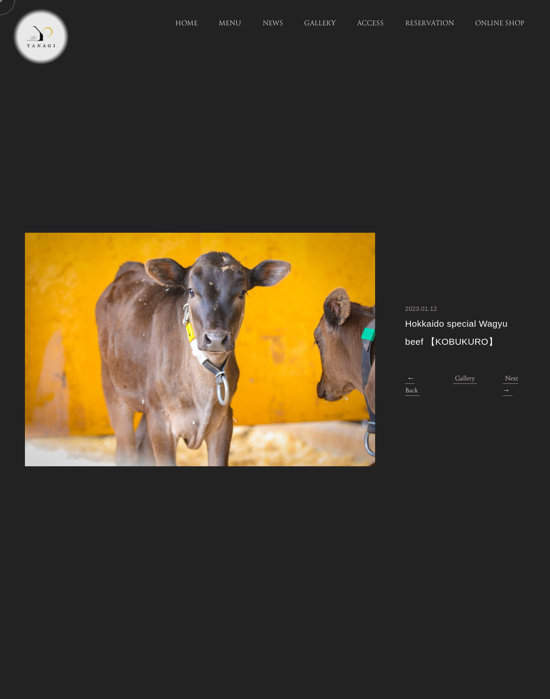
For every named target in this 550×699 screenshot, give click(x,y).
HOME (186, 23)
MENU (230, 23)
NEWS (273, 23)
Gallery (465, 379)
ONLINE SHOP (499, 23)
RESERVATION (429, 23)
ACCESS (370, 23)
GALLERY (320, 23)
